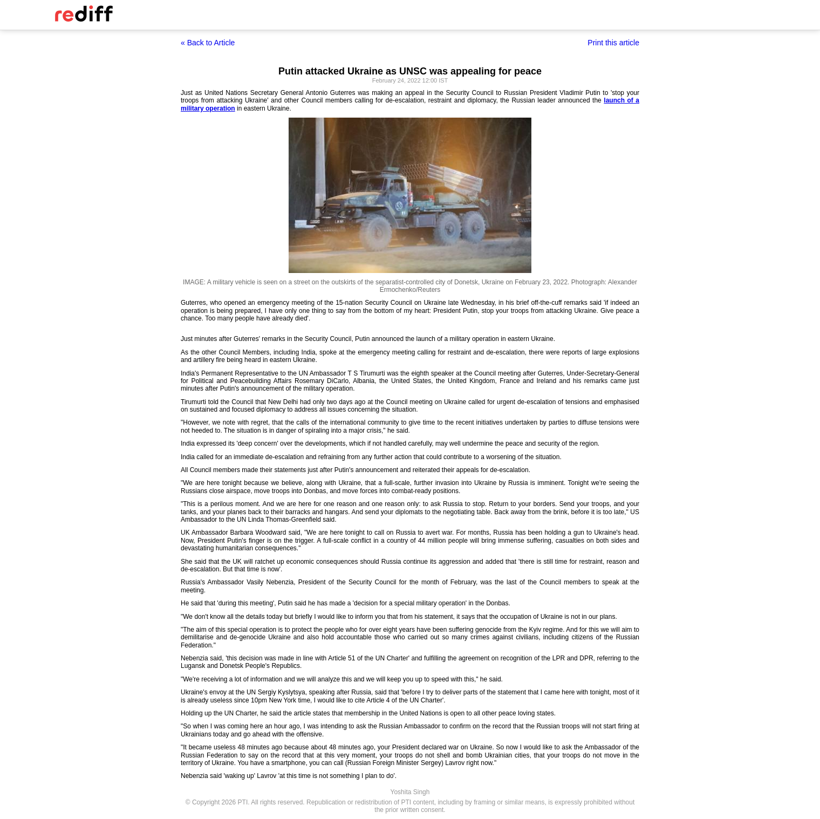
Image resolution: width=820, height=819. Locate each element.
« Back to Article (208, 42)
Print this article (613, 42)
